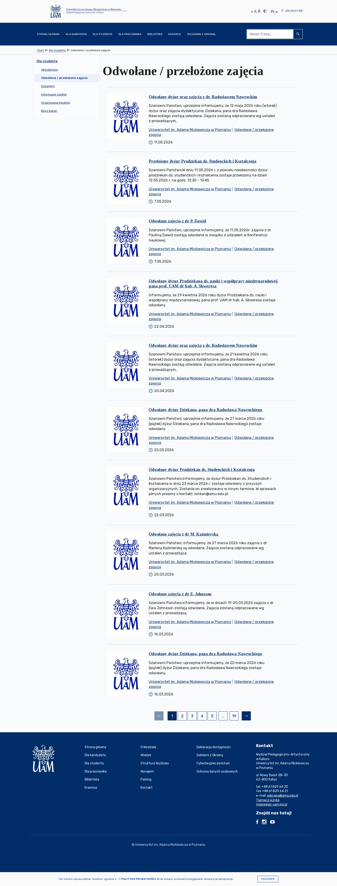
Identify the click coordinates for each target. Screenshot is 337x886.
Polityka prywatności (138, 879)
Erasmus (91, 788)
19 (235, 716)
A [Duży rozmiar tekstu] (259, 11)
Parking (146, 779)
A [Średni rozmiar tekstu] (255, 11)
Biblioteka (92, 779)
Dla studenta (94, 763)
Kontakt (147, 788)
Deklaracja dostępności (213, 747)
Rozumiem (268, 879)
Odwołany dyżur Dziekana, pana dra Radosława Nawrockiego (205, 410)
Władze (146, 755)
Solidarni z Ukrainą (209, 755)
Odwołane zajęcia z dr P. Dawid (177, 221)
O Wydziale (148, 747)
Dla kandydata (95, 755)
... (223, 716)
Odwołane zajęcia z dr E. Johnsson (180, 594)
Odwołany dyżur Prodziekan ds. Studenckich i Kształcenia (202, 469)
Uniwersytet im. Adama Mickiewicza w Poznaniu (190, 130)
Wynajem (147, 771)
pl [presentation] (273, 12)
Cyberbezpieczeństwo (213, 763)
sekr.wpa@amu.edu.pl (282, 796)
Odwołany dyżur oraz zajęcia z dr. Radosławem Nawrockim (203, 97)
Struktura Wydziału (155, 763)
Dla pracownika (96, 771)
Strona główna (95, 747)
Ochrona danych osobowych (217, 771)
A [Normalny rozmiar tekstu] (252, 11)
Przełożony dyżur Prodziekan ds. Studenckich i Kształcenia (202, 161)
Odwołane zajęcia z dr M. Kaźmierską (183, 534)
